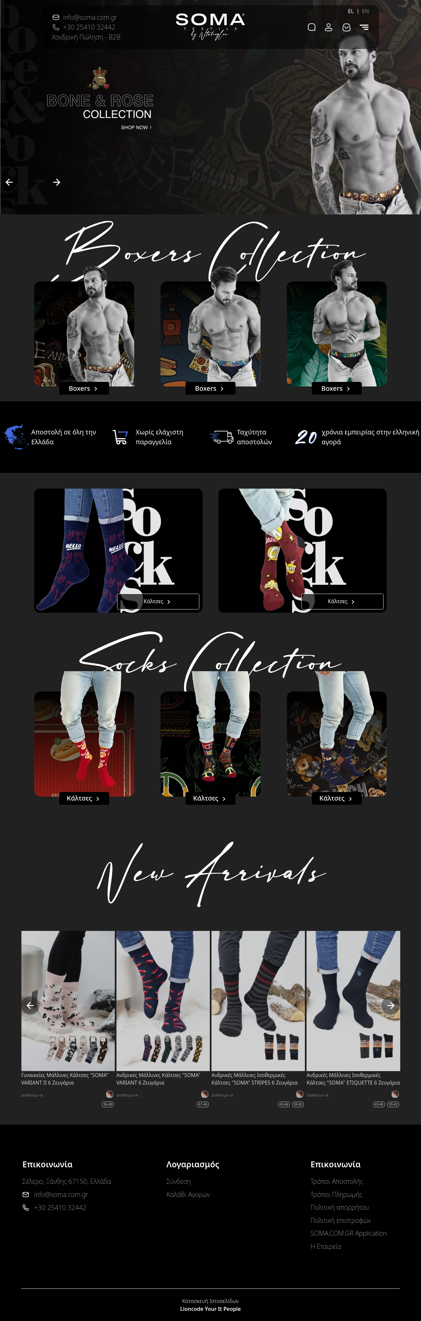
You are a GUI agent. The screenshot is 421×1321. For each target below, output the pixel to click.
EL (351, 11)
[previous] (9, 182)
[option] (210, 107)
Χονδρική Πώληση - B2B (86, 37)
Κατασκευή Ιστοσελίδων (210, 1301)
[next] (56, 182)
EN (365, 11)
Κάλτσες (158, 602)
